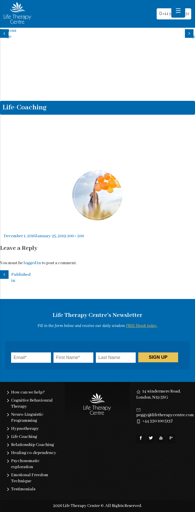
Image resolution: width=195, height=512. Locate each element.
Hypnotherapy (25, 428)
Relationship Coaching (32, 444)
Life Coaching (24, 436)
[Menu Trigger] (178, 11)
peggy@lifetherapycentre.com (165, 415)
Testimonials (23, 489)
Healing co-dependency (33, 453)
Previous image (5, 33)
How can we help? (28, 392)
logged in (32, 263)
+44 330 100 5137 (157, 421)
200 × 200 (75, 236)
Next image (190, 33)
